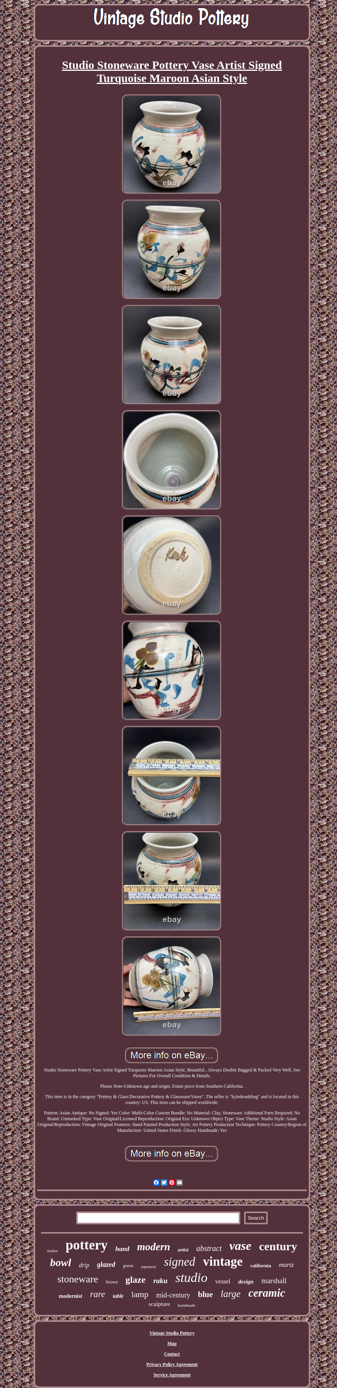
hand (122, 1249)
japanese (148, 1266)
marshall (273, 1281)
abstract (209, 1248)
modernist (70, 1296)
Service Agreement (171, 1375)
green (128, 1265)
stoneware (77, 1279)
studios (52, 1251)
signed (179, 1261)
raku (160, 1281)
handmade (186, 1305)
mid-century (173, 1295)
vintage (223, 1261)
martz (286, 1264)
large (231, 1294)
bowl (60, 1262)
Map (171, 1343)
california (260, 1265)
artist (183, 1250)
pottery (86, 1245)
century (278, 1246)
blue (205, 1294)
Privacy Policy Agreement (171, 1364)
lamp (140, 1294)
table (118, 1296)
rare (97, 1294)
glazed (106, 1264)
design (245, 1281)
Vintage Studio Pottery (172, 1333)
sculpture (159, 1304)
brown (112, 1282)
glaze (135, 1280)
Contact (172, 1354)
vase (240, 1246)
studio (191, 1277)
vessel (222, 1281)
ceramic (266, 1293)
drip (84, 1265)
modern (153, 1247)
